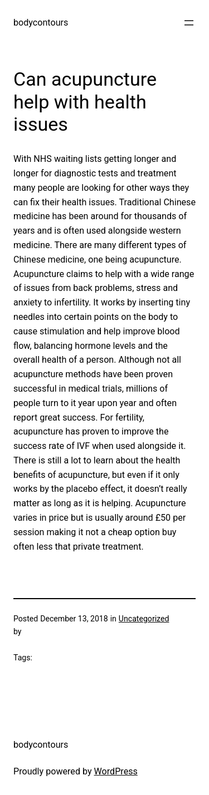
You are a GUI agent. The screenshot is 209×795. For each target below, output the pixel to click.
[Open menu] (189, 22)
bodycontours (40, 22)
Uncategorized (144, 618)
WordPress (116, 771)
